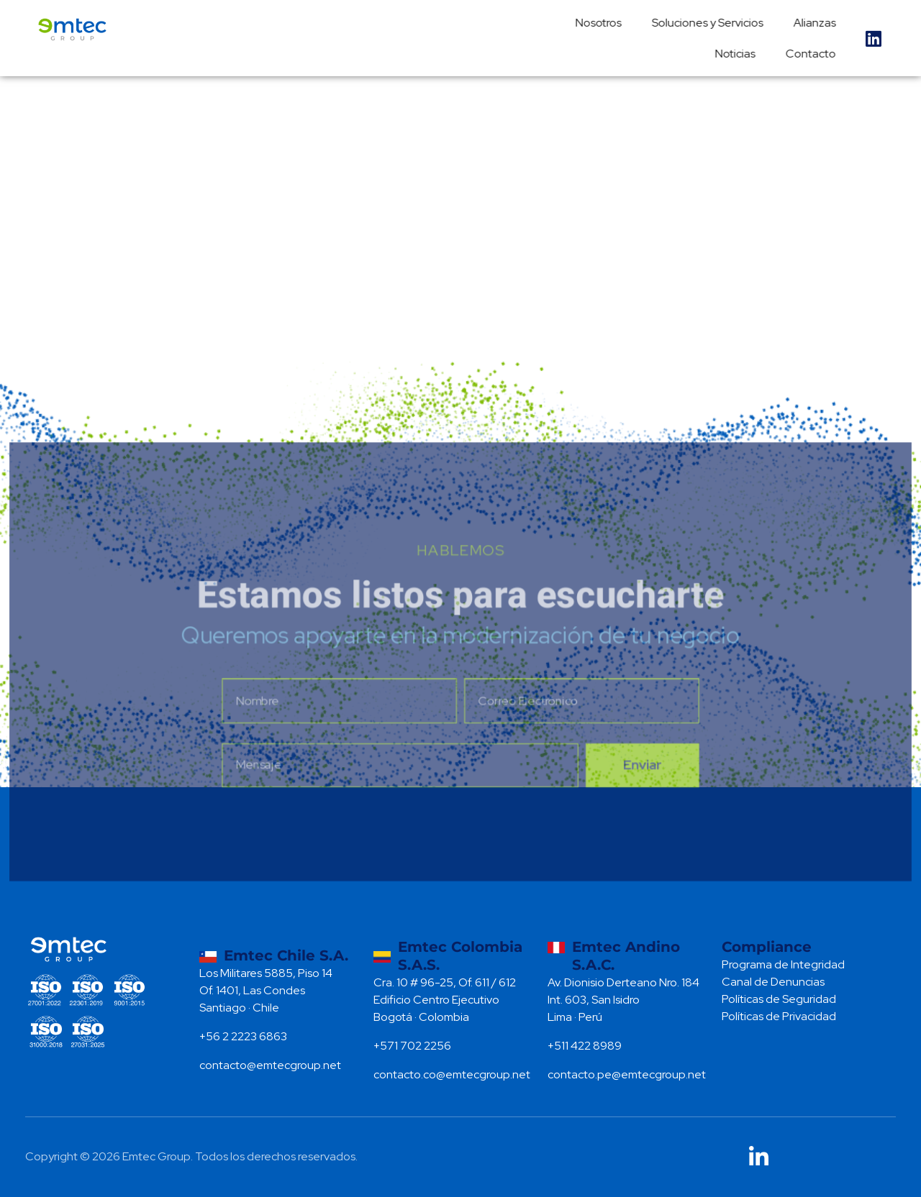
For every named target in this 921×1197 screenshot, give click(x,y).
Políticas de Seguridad (779, 998)
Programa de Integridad (783, 964)
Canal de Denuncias (773, 981)
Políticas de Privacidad (779, 1016)
